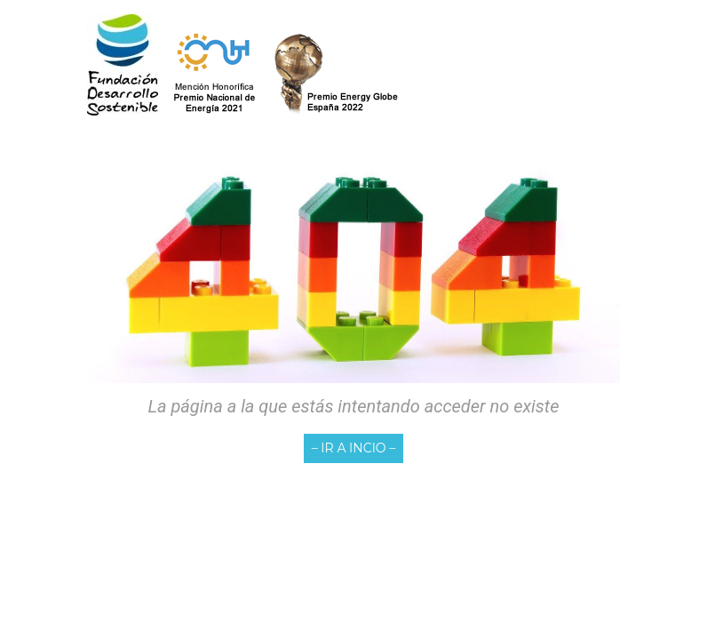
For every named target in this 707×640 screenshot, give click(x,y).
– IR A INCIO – (354, 448)
